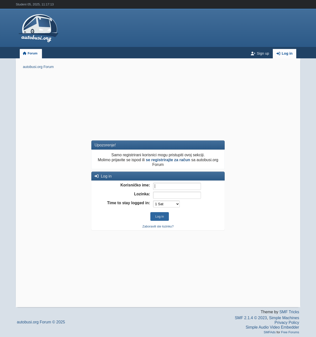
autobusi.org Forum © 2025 (41, 322)
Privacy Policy (287, 322)
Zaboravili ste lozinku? (158, 226)
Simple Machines (284, 318)
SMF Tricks (289, 312)
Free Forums (290, 332)
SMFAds (270, 332)
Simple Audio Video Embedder (272, 327)
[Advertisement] (158, 105)
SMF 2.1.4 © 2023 (251, 318)
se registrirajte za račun (168, 160)
